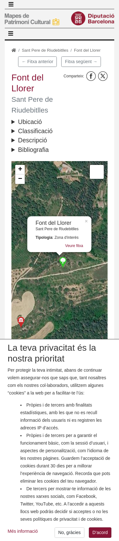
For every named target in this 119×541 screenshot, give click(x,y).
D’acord (100, 532)
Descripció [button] (32, 140)
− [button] (20, 179)
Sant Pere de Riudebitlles (45, 50)
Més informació (23, 531)
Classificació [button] (35, 130)
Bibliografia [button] (33, 149)
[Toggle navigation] (11, 4)
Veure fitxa (74, 246)
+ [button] (20, 169)
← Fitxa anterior (37, 61)
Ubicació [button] (30, 121)
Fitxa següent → (81, 61)
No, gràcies (69, 532)
